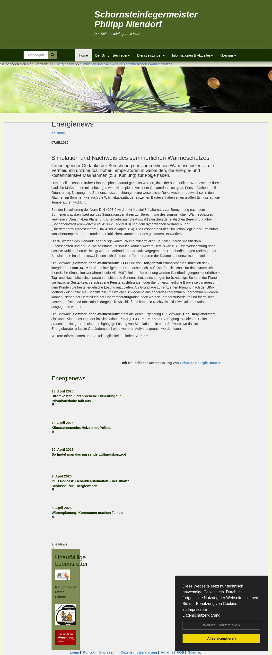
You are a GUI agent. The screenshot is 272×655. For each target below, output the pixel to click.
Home (83, 55)
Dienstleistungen (151, 55)
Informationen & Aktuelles (192, 55)
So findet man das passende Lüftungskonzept (89, 454)
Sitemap (194, 652)
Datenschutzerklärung (201, 615)
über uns (228, 55)
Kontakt (89, 652)
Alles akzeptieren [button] (221, 638)
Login (74, 652)
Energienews (69, 378)
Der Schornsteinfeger (112, 55)
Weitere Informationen (221, 625)
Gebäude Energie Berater (200, 363)
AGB (180, 652)
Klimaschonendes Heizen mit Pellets (81, 428)
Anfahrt (167, 652)
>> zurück (59, 133)
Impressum (197, 609)
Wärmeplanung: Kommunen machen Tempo (87, 513)
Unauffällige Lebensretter (71, 560)
